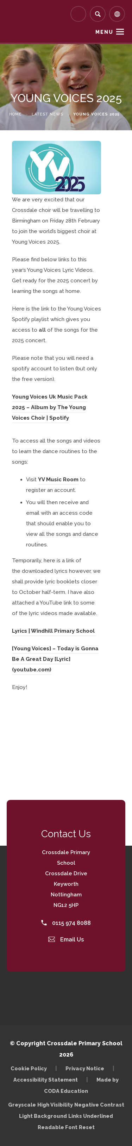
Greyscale (22, 1105)
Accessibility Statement (45, 1080)
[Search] (98, 14)
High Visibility (55, 1105)
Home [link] (15, 114)
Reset (87, 1127)
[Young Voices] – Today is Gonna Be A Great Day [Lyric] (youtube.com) (55, 659)
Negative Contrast (99, 1105)
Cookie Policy (29, 1068)
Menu (104, 32)
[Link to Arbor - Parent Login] (78, 14)
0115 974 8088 (66, 923)
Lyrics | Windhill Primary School (54, 631)
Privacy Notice (84, 1068)
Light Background (43, 1116)
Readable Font (57, 1127)
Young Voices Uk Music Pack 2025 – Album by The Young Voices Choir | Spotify (50, 407)
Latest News (47, 114)
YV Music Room (58, 479)
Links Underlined (90, 1116)
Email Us (66, 939)
